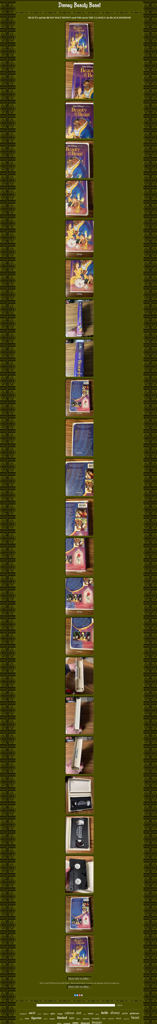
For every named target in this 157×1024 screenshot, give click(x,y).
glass (53, 1013)
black (118, 1018)
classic (90, 1013)
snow (27, 1018)
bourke (46, 1019)
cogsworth (126, 1019)
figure (78, 1019)
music (39, 1014)
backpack (23, 1014)
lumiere (52, 1019)
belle (104, 1013)
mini (85, 1014)
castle (21, 1019)
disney (115, 1013)
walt (32, 1013)
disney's (45, 1014)
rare (71, 1018)
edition (69, 1013)
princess (134, 1013)
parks (125, 1013)
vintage (60, 1014)
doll (78, 1013)
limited (62, 1018)
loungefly (96, 1018)
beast (135, 1017)
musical (111, 1019)
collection (86, 1019)
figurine (36, 1018)
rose (104, 1018)
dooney (97, 1014)
